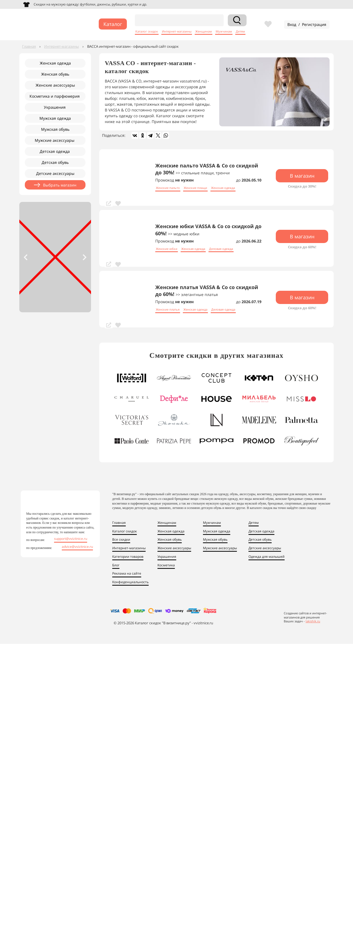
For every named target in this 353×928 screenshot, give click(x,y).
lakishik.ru (313, 621)
